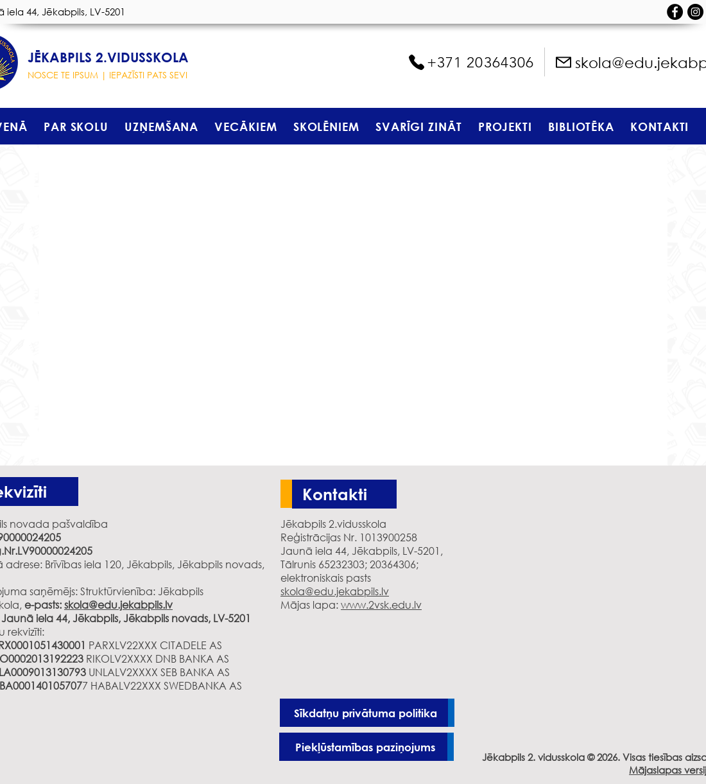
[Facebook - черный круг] (675, 12)
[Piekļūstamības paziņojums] (366, 747)
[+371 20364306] (470, 62)
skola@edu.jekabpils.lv (118, 604)
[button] (75, 126)
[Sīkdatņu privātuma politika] (367, 713)
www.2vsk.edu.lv (381, 604)
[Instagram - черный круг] (695, 12)
